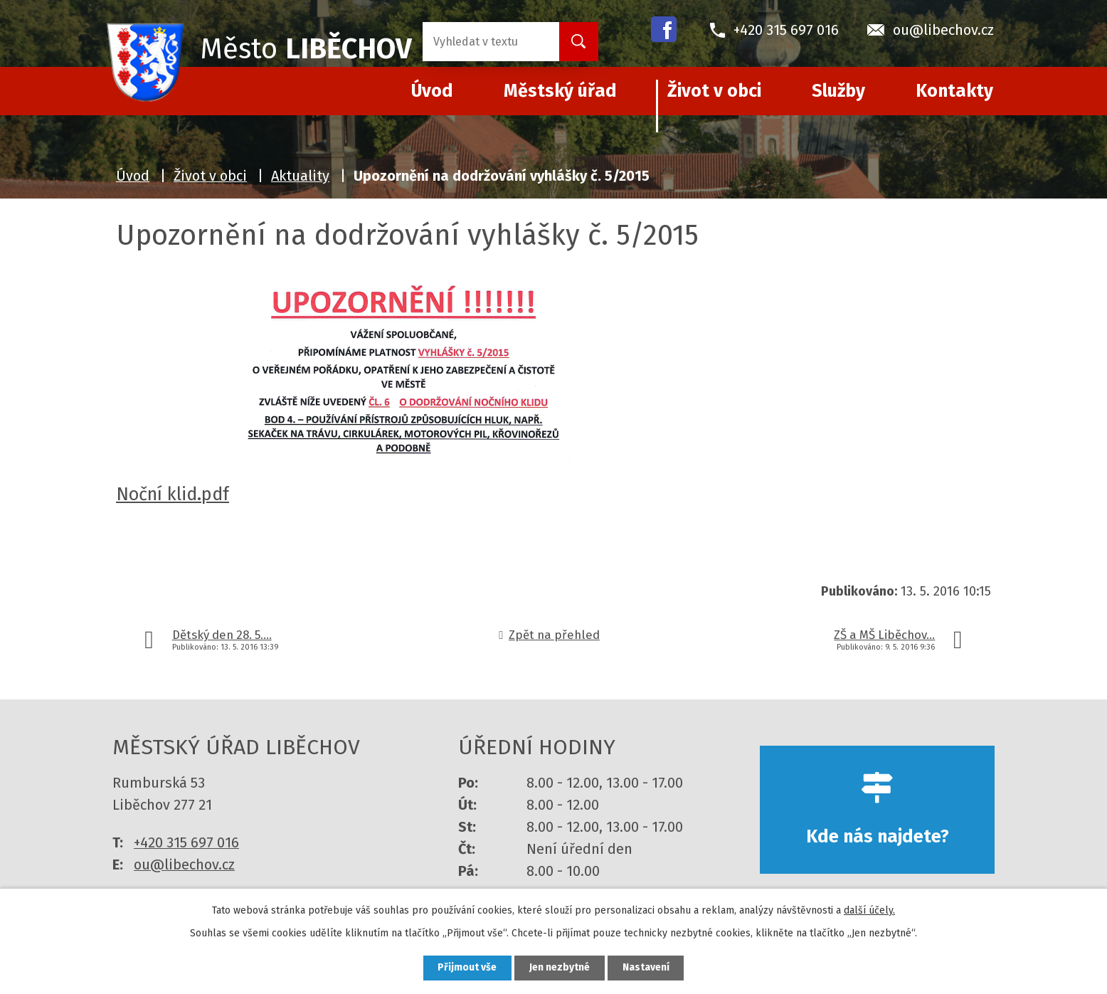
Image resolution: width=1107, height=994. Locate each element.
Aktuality (300, 175)
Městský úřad (560, 91)
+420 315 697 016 (186, 842)
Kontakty (954, 91)
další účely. (869, 910)
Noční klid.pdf (172, 494)
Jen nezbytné (559, 968)
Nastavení (646, 968)
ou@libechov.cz (184, 864)
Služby (838, 91)
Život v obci (714, 91)
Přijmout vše (467, 968)
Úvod (132, 175)
